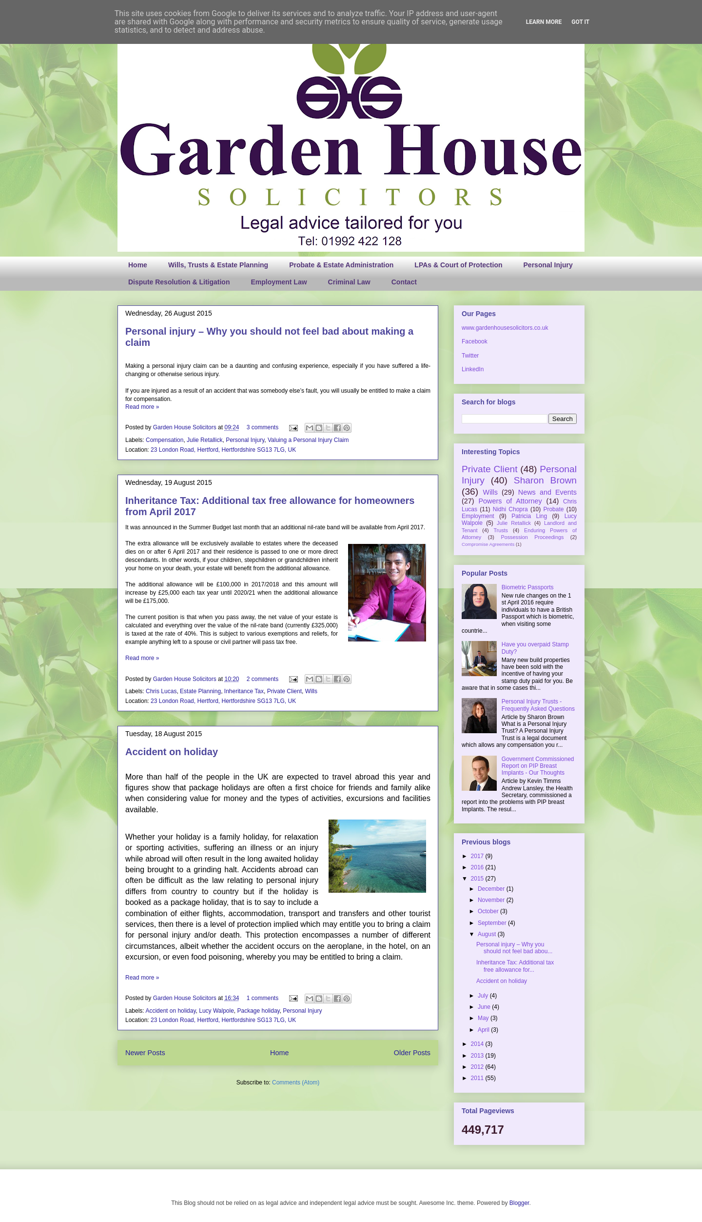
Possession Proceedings (532, 537)
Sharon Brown (545, 480)
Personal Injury (548, 265)
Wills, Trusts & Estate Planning (218, 265)
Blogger (519, 1203)
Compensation (164, 440)
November (492, 900)
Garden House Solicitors (185, 427)
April (484, 1029)
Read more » (142, 406)
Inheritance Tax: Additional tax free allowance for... (515, 966)
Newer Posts (145, 1053)
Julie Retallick (204, 440)
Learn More (544, 22)
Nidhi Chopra (510, 509)
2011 (478, 1078)
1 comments (262, 998)
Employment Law (279, 282)
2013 (478, 1055)
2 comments (262, 679)
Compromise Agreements (488, 544)
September (493, 923)
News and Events (547, 492)
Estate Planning (200, 691)
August (488, 934)
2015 (478, 878)
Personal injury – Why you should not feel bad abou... (514, 948)
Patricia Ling (529, 516)
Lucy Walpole (216, 1010)
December (492, 888)
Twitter (470, 355)
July (484, 995)
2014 (478, 1044)
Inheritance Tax (244, 691)
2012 (478, 1066)
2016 (478, 867)
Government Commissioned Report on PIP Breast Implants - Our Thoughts (538, 766)
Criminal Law (349, 282)
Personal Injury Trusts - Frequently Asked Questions (538, 705)
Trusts (500, 530)
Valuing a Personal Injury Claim (308, 440)
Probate (553, 509)
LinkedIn (473, 369)
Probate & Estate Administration (341, 265)
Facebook (475, 341)
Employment (478, 516)
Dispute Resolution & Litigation (179, 282)
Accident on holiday (171, 751)
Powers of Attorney (510, 501)
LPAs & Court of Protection (458, 265)
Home (137, 265)
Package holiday (258, 1010)
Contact (404, 282)
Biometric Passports (528, 587)
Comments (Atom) (295, 1082)
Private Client (284, 691)
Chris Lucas (161, 691)
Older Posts (412, 1053)
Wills (311, 691)
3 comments (262, 427)
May (484, 1018)
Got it (580, 22)
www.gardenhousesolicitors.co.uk (505, 327)
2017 (478, 856)
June (485, 1006)
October (489, 911)
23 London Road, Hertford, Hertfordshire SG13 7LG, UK (223, 449)
